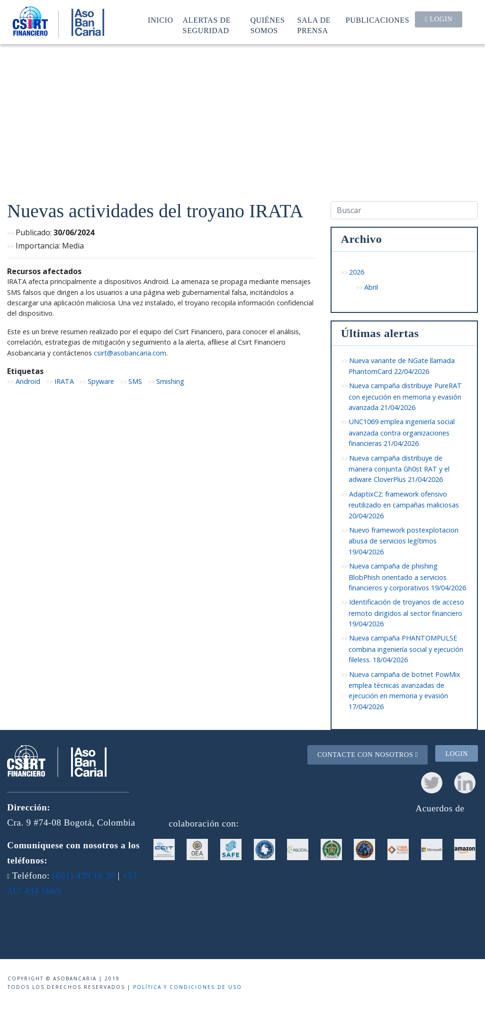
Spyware (101, 381)
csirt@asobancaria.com (130, 352)
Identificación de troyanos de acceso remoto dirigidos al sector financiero (407, 612)
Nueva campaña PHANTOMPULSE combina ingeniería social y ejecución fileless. (406, 648)
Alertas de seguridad (207, 25)
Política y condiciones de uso (187, 987)
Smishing (170, 381)
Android (28, 381)
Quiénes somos (267, 25)
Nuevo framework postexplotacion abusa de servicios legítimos (404, 540)
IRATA (64, 381)
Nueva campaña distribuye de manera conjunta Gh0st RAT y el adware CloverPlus (399, 469)
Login (438, 19)
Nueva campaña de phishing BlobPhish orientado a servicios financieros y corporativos (407, 576)
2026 (356, 271)
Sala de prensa (314, 25)
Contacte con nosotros (367, 754)
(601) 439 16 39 (83, 876)
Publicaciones (378, 20)
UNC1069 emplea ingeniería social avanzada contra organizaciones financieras (402, 432)
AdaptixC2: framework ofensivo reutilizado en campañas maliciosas (404, 504)
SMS (135, 381)
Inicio (160, 20)
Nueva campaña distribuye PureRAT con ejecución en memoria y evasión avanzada (405, 396)
